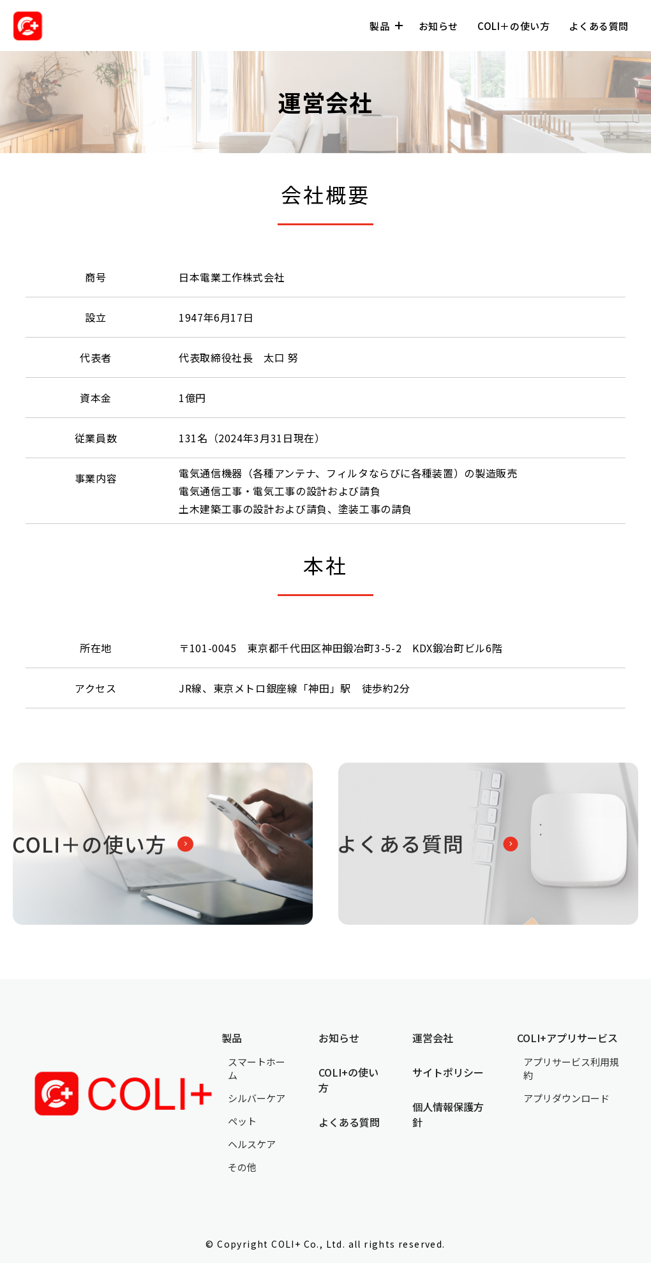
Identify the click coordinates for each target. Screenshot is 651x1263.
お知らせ (438, 26)
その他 (242, 1167)
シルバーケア (256, 1098)
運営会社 (432, 1037)
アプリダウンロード (566, 1098)
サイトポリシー (448, 1072)
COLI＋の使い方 (513, 26)
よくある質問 (599, 26)
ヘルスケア (252, 1144)
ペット (242, 1121)
